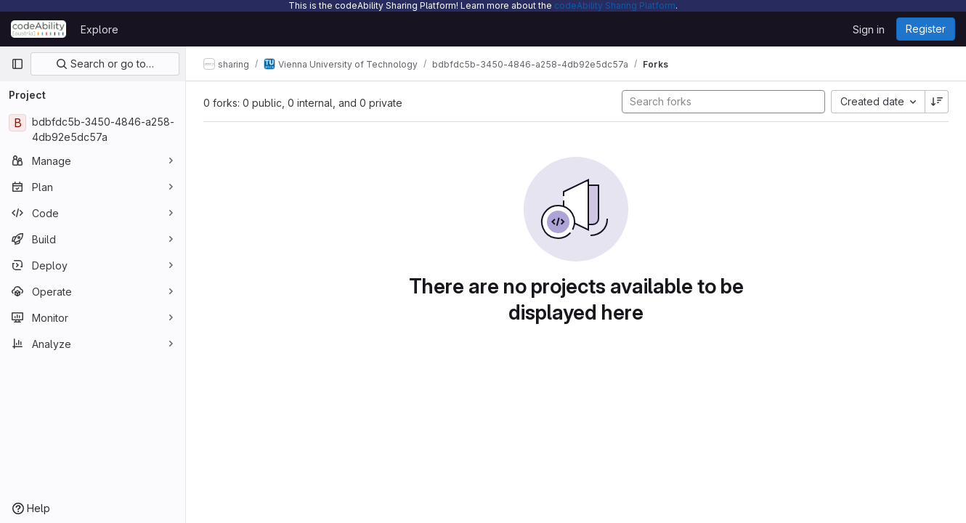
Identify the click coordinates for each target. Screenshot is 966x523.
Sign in (869, 29)
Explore (99, 29)
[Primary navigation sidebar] (17, 64)
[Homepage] (38, 29)
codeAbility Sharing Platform (614, 5)
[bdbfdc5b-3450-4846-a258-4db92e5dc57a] (92, 129)
